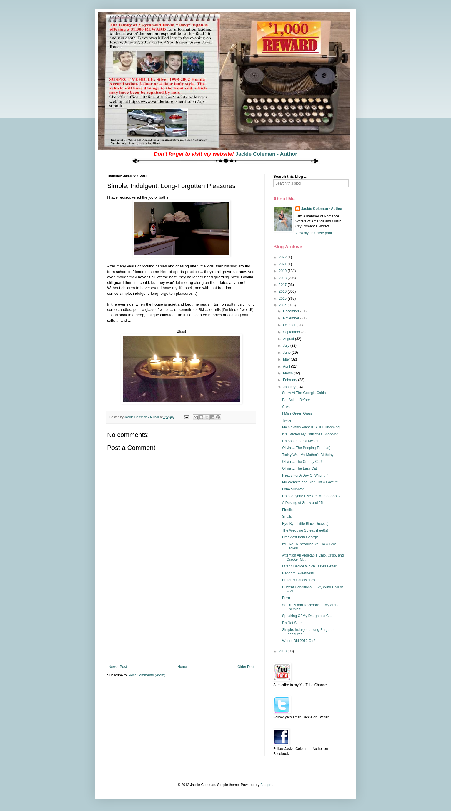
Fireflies (288, 510)
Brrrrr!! (287, 598)
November (291, 318)
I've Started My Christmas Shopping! (310, 434)
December (291, 311)
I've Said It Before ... (298, 400)
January (290, 387)
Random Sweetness (298, 573)
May (287, 359)
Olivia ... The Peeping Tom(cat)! (307, 448)
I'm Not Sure (292, 623)
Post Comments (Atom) (147, 675)
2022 (283, 257)
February (290, 380)
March (288, 373)
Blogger (266, 785)
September (292, 332)
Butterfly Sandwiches (298, 580)
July (286, 345)
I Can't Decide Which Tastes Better (309, 566)
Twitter (287, 420)
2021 (283, 264)
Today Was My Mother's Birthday (308, 455)
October (290, 325)
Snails (287, 517)
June (287, 353)
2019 (283, 271)
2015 (283, 298)
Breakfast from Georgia (300, 537)
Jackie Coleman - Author (266, 154)
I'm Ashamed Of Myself (300, 441)
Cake (286, 407)
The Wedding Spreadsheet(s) (305, 530)
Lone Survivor (293, 489)
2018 (283, 278)
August (289, 339)
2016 (283, 291)
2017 (283, 285)
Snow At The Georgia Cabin (304, 393)
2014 (283, 305)
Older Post (245, 667)
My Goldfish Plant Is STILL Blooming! (311, 427)
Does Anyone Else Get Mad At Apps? (311, 496)
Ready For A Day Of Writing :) (305, 475)
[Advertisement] (181, 620)
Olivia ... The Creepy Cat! (302, 462)
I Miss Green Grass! (298, 413)
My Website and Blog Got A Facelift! (310, 482)
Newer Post (118, 667)
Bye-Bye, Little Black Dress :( (305, 524)
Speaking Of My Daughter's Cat (307, 616)
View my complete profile (314, 233)
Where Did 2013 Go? (298, 641)
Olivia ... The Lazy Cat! (300, 468)
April (287, 366)
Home (182, 667)
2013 (283, 651)
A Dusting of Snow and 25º (303, 503)
